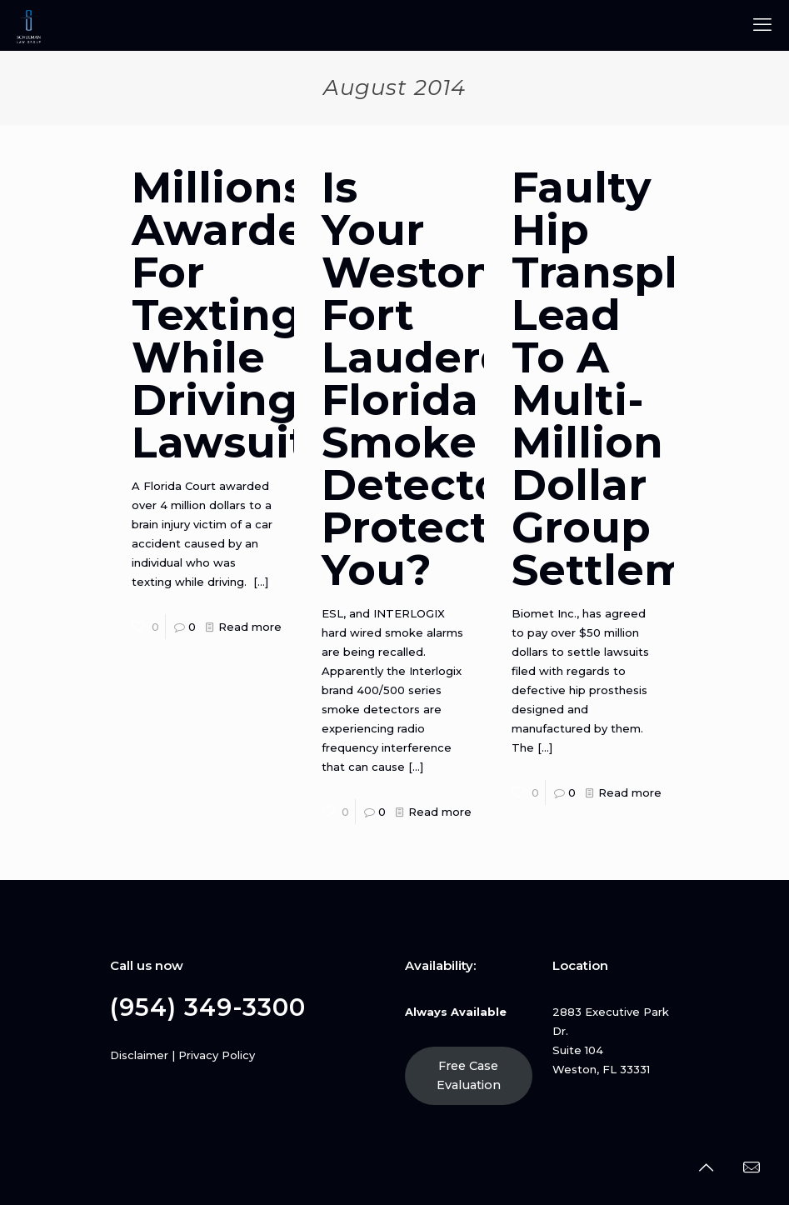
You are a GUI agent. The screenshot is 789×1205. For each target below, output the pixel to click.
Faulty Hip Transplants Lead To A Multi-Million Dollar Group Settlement (644, 379)
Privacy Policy (216, 1055)
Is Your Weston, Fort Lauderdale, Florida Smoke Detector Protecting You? (455, 379)
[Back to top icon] (706, 1167)
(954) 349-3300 (208, 1007)
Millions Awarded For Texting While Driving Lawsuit (233, 315)
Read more (250, 626)
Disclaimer (139, 1055)
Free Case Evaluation (469, 1075)
